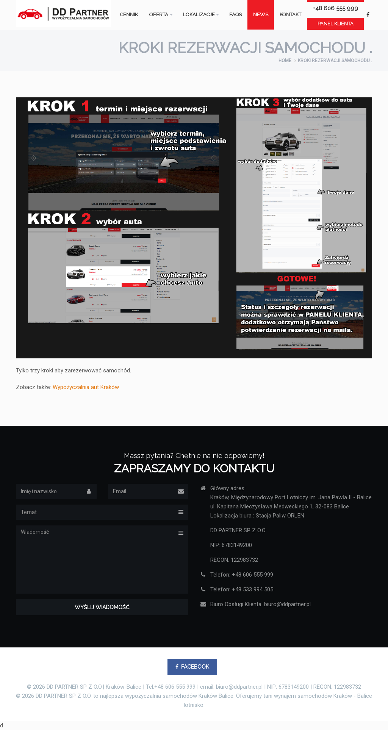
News (260, 14)
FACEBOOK (192, 667)
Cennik (129, 14)
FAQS (235, 14)
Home (284, 60)
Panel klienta (336, 24)
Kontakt (290, 14)
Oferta (158, 14)
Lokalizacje (199, 14)
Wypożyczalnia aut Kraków (86, 387)
